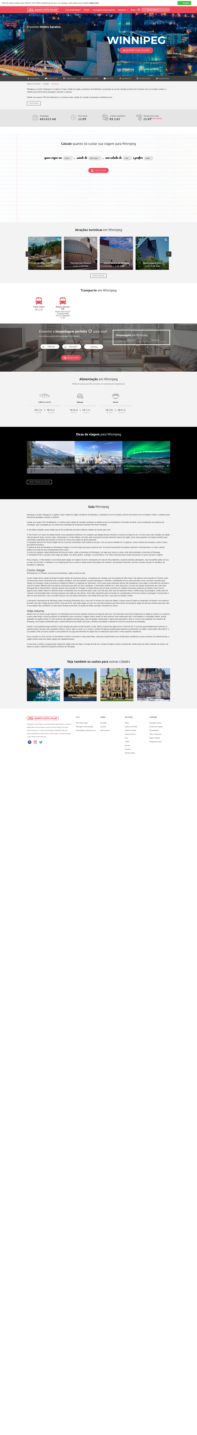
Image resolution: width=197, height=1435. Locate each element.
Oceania (128, 749)
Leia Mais (34, 103)
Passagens (33, 78)
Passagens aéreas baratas (104, 10)
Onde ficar (51, 78)
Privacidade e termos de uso (86, 730)
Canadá (46, 84)
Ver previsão (157, 118)
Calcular (98, 170)
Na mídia (103, 723)
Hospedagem (154, 730)
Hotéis (87, 10)
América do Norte (33, 84)
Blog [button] (134, 10)
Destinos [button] (123, 10)
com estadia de (113, 158)
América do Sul (130, 734)
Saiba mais (93, 3)
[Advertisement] (98, 197)
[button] (68, 158)
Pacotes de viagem (156, 727)
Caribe (127, 742)
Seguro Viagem (154, 738)
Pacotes (109, 78)
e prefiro (138, 158)
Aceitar (184, 3)
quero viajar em (53, 158)
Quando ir (125, 78)
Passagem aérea (155, 723)
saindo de (82, 158)
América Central (130, 730)
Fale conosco (105, 730)
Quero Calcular (136, 50)
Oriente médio (130, 753)
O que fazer (69, 78)
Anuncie (103, 727)
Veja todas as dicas (39, 482)
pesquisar (71, 357)
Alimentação (144, 78)
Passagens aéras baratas (84, 727)
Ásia (126, 738)
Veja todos (98, 276)
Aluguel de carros (155, 742)
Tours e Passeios (155, 734)
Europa (127, 745)
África (127, 723)
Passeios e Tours (90, 78)
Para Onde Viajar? (73, 10)
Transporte (162, 78)
